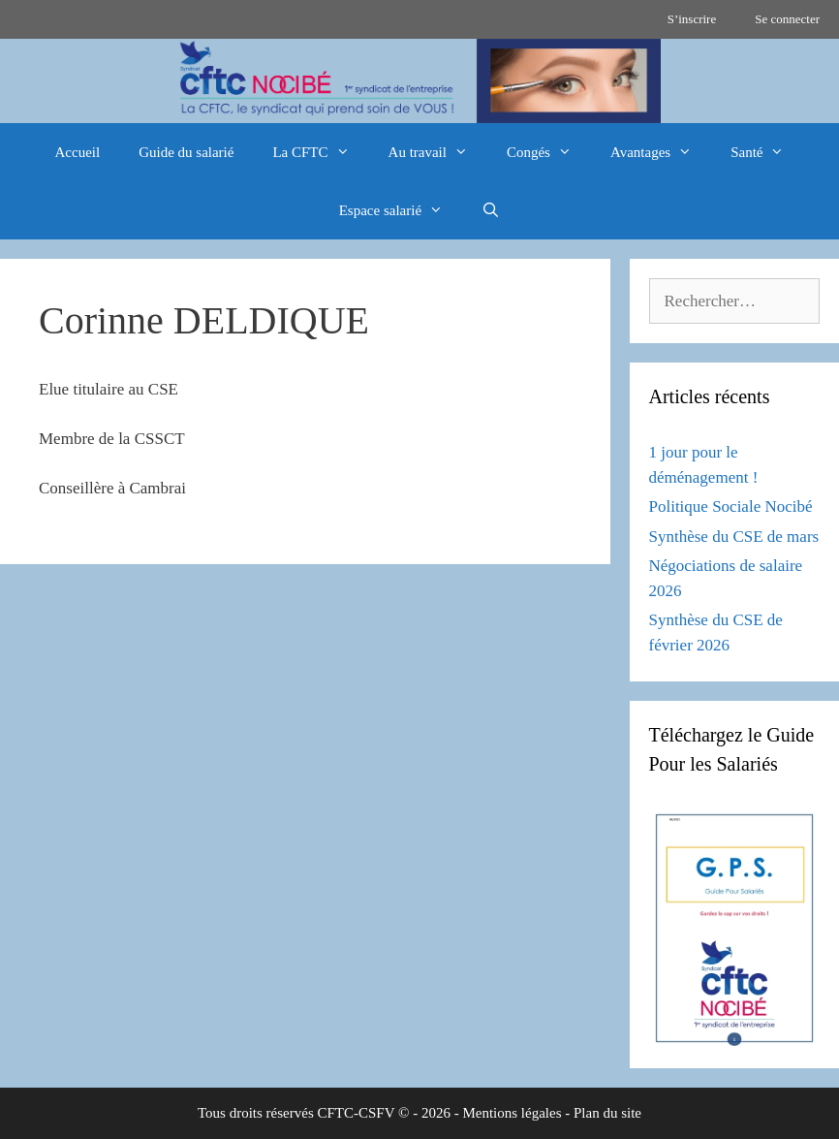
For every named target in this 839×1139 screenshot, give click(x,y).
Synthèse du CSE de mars (734, 536)
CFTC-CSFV (356, 1113)
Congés (549, 152)
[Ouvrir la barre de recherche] (490, 210)
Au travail (437, 152)
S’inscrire (692, 19)
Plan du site (607, 1113)
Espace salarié (400, 210)
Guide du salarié (186, 152)
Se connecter (787, 19)
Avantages (660, 152)
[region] (419, 81)
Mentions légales (511, 1113)
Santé (766, 152)
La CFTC (320, 152)
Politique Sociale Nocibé (731, 506)
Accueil (78, 152)
